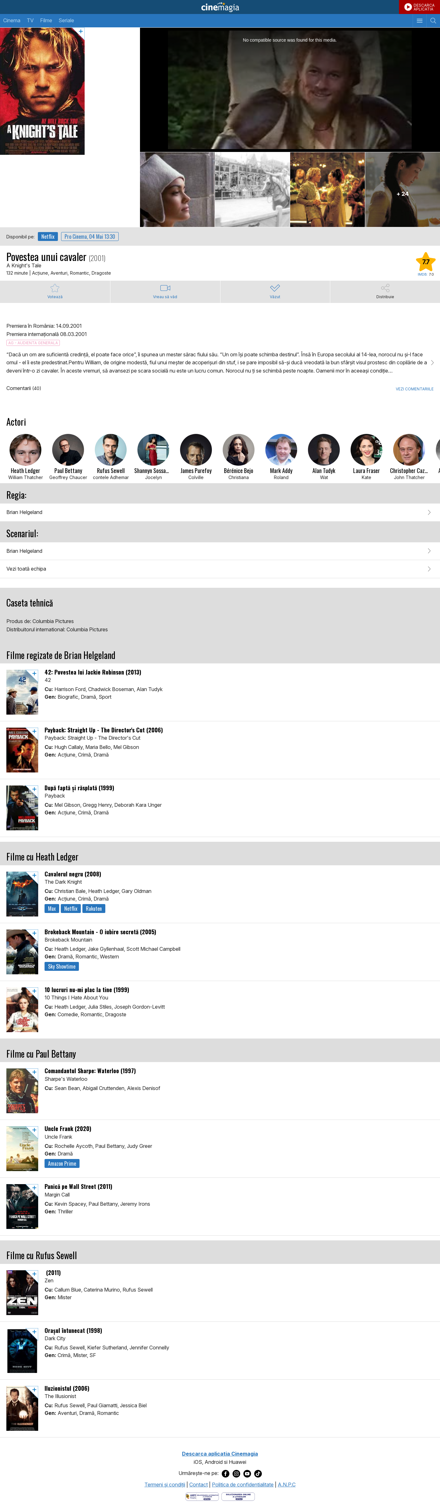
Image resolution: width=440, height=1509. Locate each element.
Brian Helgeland (24, 512)
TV (30, 20)
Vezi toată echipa (26, 569)
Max (52, 908)
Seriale (66, 20)
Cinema (11, 20)
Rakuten (94, 908)
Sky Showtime (61, 966)
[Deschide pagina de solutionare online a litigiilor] (238, 1496)
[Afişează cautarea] (433, 20)
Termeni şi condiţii (164, 1484)
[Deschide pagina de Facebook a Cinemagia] (225, 1473)
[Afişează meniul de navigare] (419, 20)
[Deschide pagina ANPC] (202, 1496)
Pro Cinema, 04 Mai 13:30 (90, 236)
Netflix (47, 236)
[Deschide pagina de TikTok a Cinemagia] (258, 1473)
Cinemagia (220, 7)
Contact (198, 1484)
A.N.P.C (287, 1484)
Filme (46, 20)
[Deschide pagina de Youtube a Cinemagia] (247, 1473)
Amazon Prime (62, 1163)
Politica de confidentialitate (243, 1484)
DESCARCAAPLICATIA (424, 7)
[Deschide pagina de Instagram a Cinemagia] (236, 1473)
